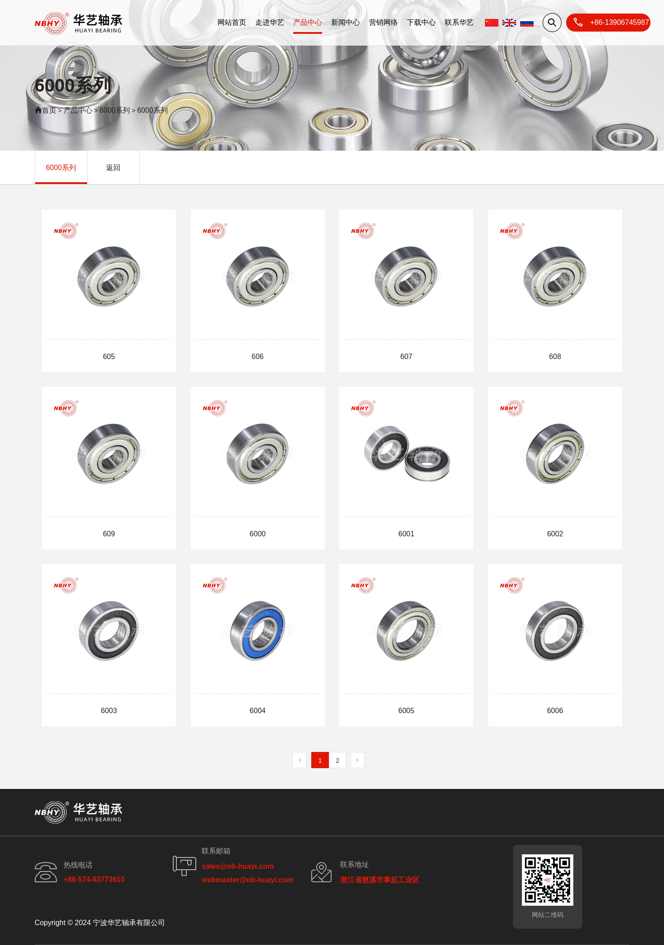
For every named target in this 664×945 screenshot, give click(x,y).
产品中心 (307, 22)
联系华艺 (459, 22)
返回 (113, 167)
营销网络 (383, 22)
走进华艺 (269, 22)
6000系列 (115, 110)
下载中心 (421, 22)
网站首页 (231, 22)
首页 (49, 110)
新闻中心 (345, 22)
